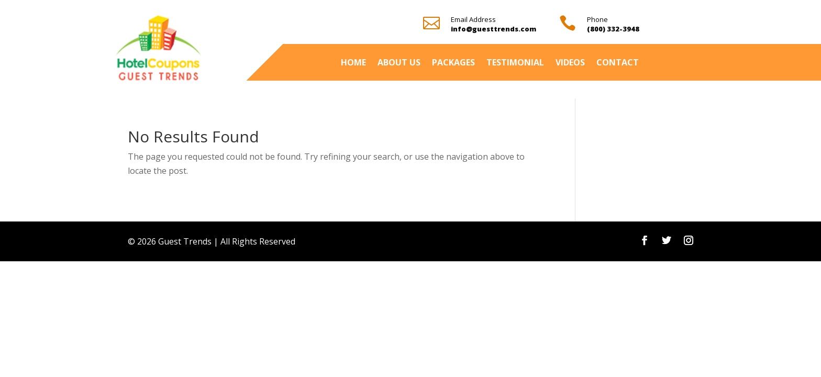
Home (353, 63)
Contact (617, 63)
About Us (399, 63)
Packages (453, 63)
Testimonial (515, 63)
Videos (570, 63)
